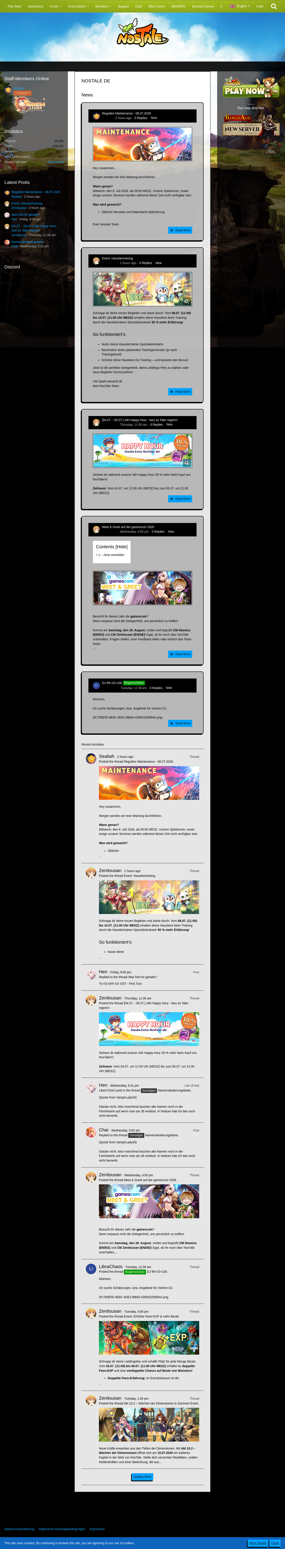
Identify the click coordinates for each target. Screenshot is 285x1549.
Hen (14, 219)
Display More (142, 1476)
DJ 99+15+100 (112, 683)
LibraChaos (110, 688)
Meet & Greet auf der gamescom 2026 (128, 527)
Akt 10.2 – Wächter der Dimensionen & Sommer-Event (161, 1403)
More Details (258, 1543)
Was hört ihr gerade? (25, 214)
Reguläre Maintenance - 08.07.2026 (35, 192)
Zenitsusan (18, 208)
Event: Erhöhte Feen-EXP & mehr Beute (151, 1316)
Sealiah (19, 88)
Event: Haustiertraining (26, 203)
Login (260, 6)
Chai (14, 246)
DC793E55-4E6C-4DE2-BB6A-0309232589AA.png (127, 717)
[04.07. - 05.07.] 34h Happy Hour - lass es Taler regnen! (140, 420)
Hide (121, 546)
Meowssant (55, 162)
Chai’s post (114, 1090)
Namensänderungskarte (27, 242)
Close (275, 1543)
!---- (110, 555)
